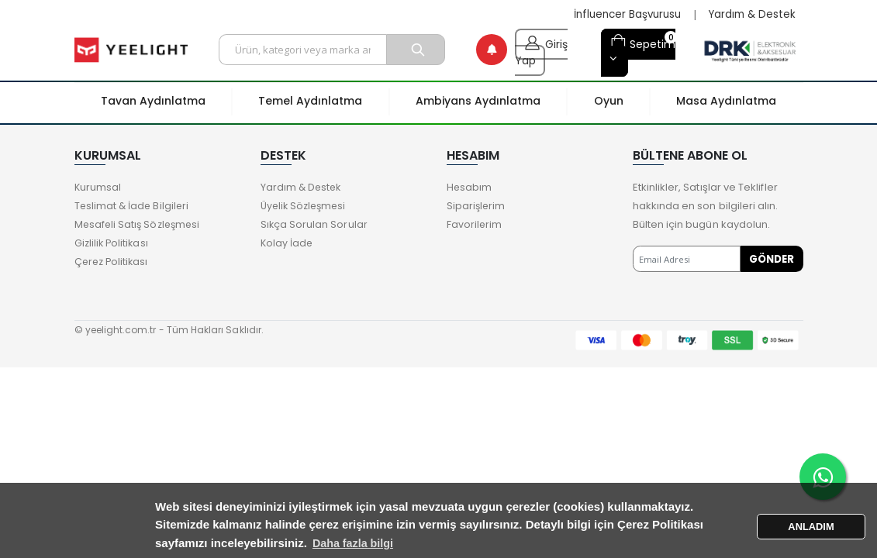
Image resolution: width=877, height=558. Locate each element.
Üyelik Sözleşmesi (306, 205)
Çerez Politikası (113, 261)
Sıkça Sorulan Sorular (314, 224)
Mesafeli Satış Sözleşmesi (139, 224)
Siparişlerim (477, 205)
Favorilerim (475, 224)
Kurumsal (98, 187)
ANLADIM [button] (811, 526)
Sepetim (642, 42)
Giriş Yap (541, 49)
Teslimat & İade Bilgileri (133, 205)
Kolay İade (288, 243)
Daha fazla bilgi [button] (409, 542)
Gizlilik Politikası (112, 243)
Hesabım (469, 187)
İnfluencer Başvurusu (620, 15)
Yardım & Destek (750, 15)
